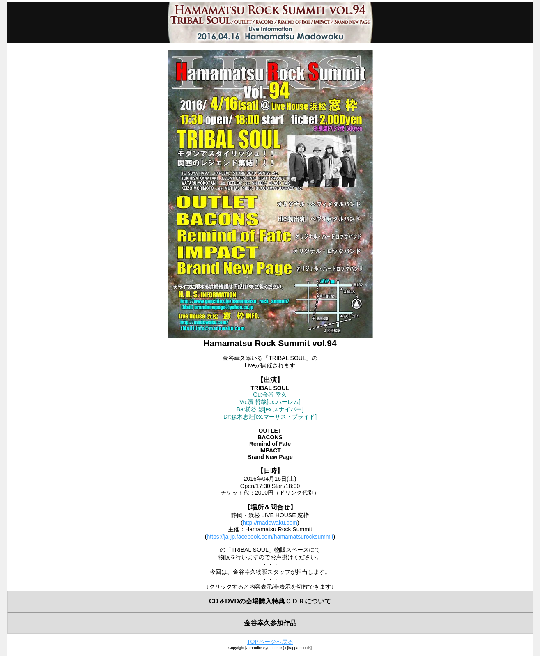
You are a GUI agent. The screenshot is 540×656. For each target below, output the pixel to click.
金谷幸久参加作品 (270, 622)
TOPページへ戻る (270, 641)
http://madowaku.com (270, 522)
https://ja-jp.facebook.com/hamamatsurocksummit (270, 536)
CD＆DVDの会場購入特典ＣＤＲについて (270, 601)
